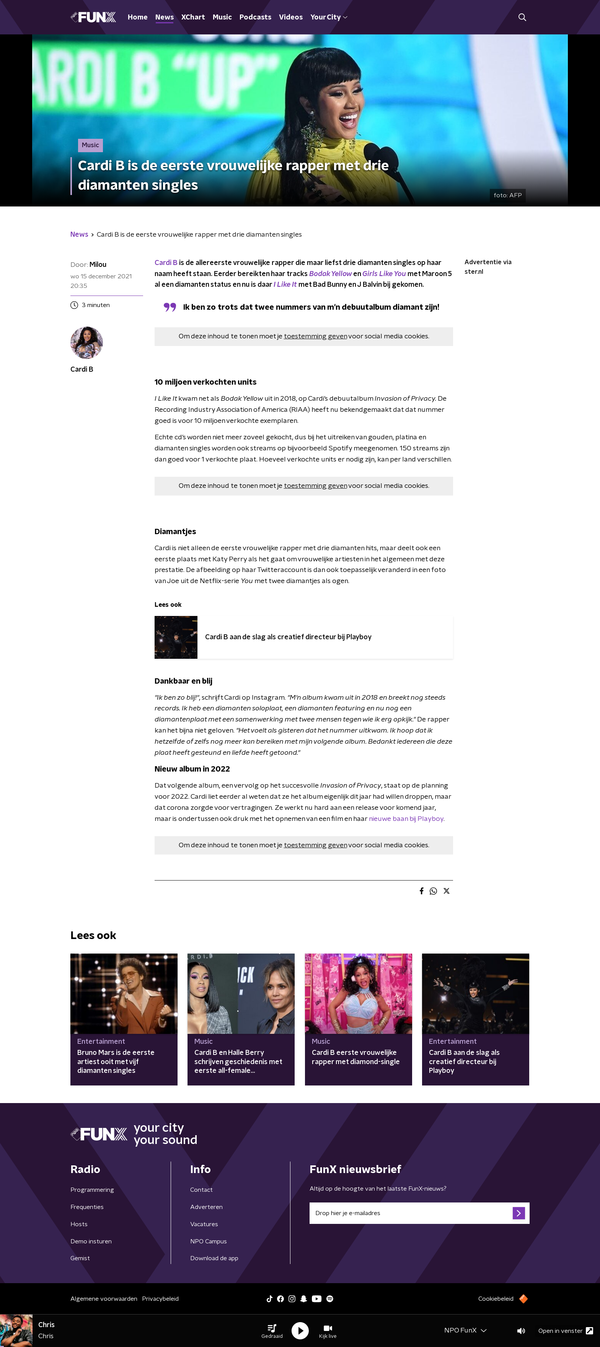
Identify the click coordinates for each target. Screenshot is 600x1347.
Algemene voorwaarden (103, 1299)
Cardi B (167, 263)
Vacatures (204, 1224)
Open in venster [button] (565, 1330)
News (164, 17)
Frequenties (87, 1207)
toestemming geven (315, 336)
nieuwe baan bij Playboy (405, 819)
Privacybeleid (160, 1299)
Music (222, 17)
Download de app (214, 1258)
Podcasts (255, 17)
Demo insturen (91, 1241)
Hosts (79, 1224)
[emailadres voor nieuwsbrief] (420, 1213)
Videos (291, 17)
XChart (193, 17)
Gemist (80, 1258)
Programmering (92, 1190)
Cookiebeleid (496, 1299)
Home (138, 17)
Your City (328, 17)
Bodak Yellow (330, 274)
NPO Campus (208, 1241)
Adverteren (206, 1207)
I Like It (285, 284)
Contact (201, 1190)
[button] (272, 1331)
